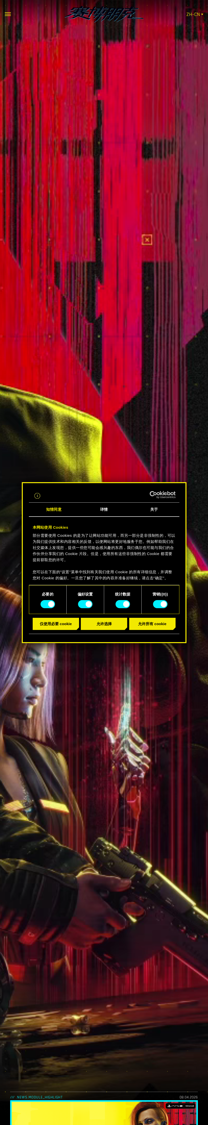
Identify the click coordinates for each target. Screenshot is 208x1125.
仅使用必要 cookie (56, 624)
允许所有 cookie (152, 624)
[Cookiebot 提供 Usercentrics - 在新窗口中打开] (153, 495)
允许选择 (104, 624)
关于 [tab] (154, 509)
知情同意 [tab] (53, 509)
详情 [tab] (104, 509)
